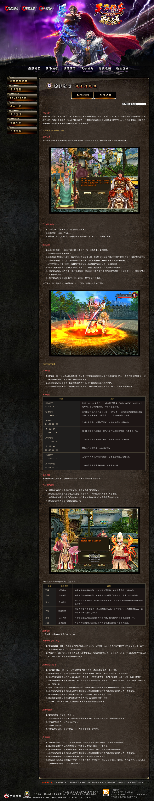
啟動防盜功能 (22, 80)
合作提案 (22, 130)
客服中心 (22, 122)
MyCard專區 (22, 97)
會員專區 (22, 89)
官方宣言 (22, 114)
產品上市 (22, 105)
